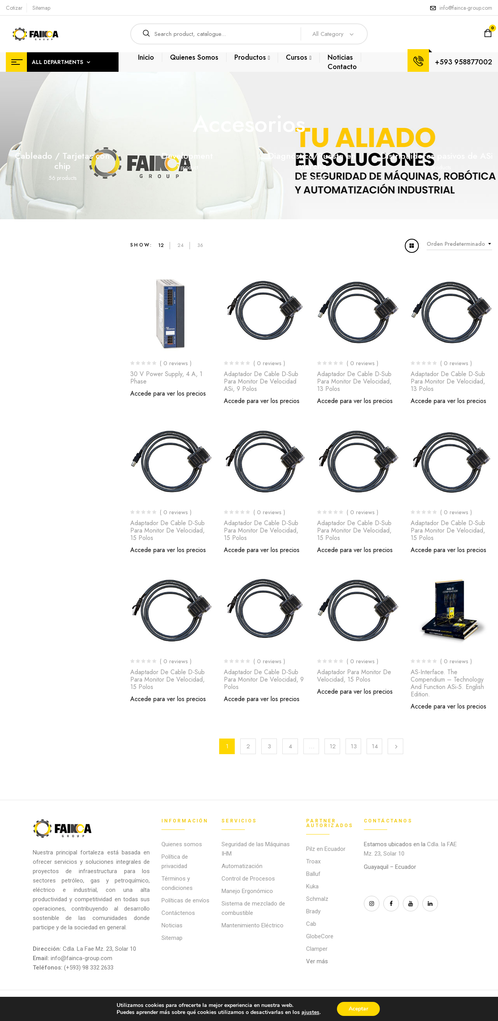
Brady (313, 911)
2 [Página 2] (248, 746)
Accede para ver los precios (168, 393)
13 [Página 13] (354, 746)
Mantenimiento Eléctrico (253, 925)
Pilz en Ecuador (326, 848)
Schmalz (317, 898)
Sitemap (41, 8)
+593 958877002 (463, 62)
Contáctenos (178, 912)
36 (200, 245)
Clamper (317, 948)
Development (187, 155)
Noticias (172, 925)
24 (180, 245)
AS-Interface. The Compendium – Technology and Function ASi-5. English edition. (447, 683)
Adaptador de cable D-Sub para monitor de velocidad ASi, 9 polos (261, 381)
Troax (313, 861)
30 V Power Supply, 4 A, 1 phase (166, 377)
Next (395, 746)
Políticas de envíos (185, 900)
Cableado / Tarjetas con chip (62, 160)
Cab (311, 923)
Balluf (313, 873)
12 (161, 245)
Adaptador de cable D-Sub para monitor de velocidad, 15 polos (167, 530)
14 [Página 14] (375, 746)
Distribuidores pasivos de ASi (437, 155)
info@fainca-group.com (466, 8)
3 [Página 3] (269, 746)
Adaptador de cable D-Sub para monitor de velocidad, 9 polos (264, 679)
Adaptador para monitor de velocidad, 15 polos (354, 676)
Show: (141, 245)
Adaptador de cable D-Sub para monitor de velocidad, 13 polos (354, 381)
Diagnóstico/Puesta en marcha (312, 160)
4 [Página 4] (290, 746)
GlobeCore (319, 936)
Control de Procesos (248, 878)
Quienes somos (181, 844)
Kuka (312, 886)
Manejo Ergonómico (247, 891)
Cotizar (14, 8)
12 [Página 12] (333, 746)
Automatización (242, 866)
